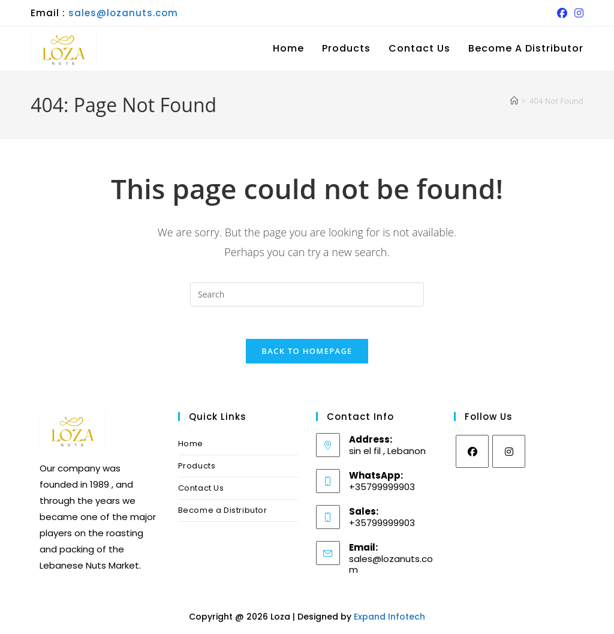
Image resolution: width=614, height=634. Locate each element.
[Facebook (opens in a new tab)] (562, 13)
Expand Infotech (389, 621)
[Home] (514, 100)
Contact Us (201, 492)
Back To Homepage (306, 355)
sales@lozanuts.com (123, 13)
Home (190, 447)
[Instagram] (508, 455)
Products (197, 470)
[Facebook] (472, 455)
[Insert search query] (307, 295)
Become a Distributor (222, 514)
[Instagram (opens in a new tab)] (577, 13)
